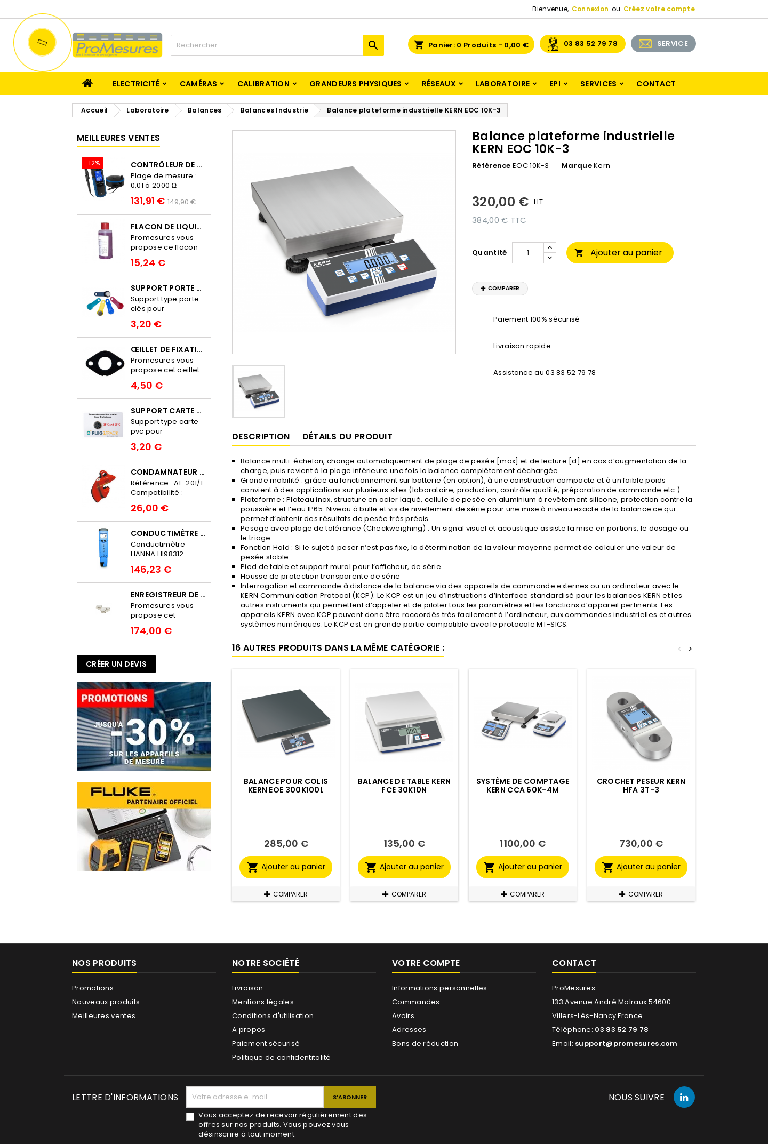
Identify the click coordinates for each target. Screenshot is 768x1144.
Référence (491, 166)
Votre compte (426, 963)
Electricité (136, 83)
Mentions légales (263, 1002)
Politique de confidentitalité (281, 1057)
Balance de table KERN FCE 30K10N (404, 785)
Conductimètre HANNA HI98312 (168, 533)
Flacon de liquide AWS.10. (168, 226)
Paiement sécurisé (266, 1043)
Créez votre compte (659, 8)
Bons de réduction (425, 1043)
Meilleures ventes (103, 1016)
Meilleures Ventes (118, 138)
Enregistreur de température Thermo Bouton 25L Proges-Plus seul (168, 594)
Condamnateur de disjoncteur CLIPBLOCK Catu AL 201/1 (168, 472)
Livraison (247, 988)
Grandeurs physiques (355, 83)
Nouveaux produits (106, 1002)
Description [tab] (261, 436)
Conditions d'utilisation (273, 1016)
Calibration (263, 83)
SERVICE (672, 43)
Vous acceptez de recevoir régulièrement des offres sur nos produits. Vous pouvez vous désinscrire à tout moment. (282, 1124)
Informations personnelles (439, 988)
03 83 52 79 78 (591, 43)
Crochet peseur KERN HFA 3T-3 (641, 785)
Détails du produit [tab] (347, 436)
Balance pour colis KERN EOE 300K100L (286, 785)
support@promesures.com (626, 1043)
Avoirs (403, 1016)
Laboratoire (503, 83)
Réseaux (439, 83)
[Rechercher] (277, 45)
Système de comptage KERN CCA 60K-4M (523, 785)
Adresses (409, 1030)
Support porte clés (168, 288)
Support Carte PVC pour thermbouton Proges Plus (168, 410)
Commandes (416, 1002)
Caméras (199, 83)
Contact (656, 83)
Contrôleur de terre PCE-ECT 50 (168, 165)
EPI (555, 83)
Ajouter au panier (618, 252)
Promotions (93, 988)
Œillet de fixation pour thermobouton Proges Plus (168, 349)
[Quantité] (528, 252)
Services (598, 83)
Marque (577, 166)
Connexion (590, 8)
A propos (248, 1030)
